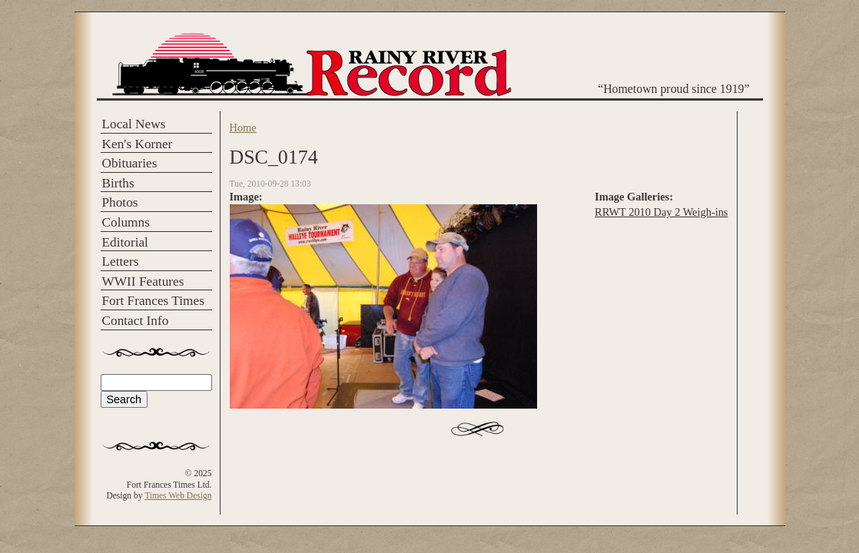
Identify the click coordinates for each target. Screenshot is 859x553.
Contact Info (135, 320)
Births (118, 183)
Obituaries (130, 163)
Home (243, 127)
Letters (120, 261)
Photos (120, 202)
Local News (134, 124)
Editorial (125, 242)
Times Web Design (177, 495)
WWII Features (143, 281)
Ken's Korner (137, 144)
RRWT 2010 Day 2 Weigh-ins (661, 212)
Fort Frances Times (153, 300)
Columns (126, 222)
